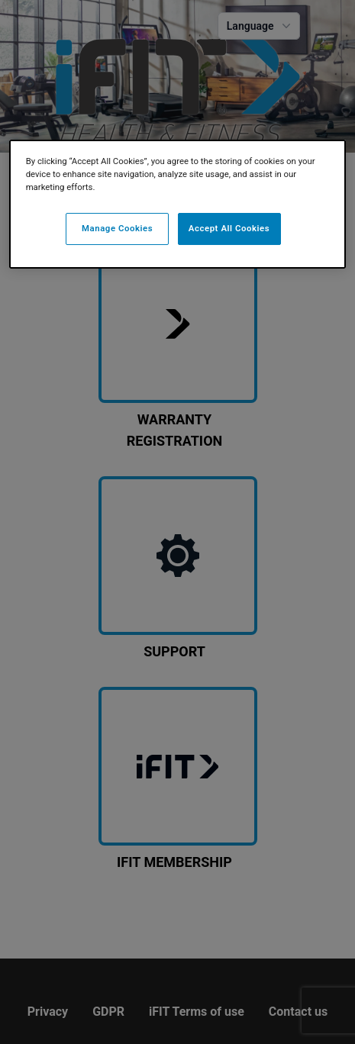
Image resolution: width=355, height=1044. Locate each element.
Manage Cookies (117, 228)
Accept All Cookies (229, 228)
